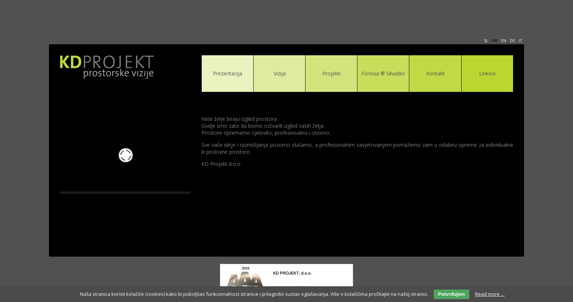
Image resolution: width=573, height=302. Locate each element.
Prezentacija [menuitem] (227, 73)
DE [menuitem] (512, 40)
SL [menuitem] (486, 40)
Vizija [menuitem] (280, 73)
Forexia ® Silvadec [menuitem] (383, 73)
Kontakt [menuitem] (435, 73)
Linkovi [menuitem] (487, 73)
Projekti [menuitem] (331, 73)
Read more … (490, 294)
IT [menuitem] (520, 40)
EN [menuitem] (503, 40)
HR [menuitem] (494, 40)
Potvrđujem (451, 294)
